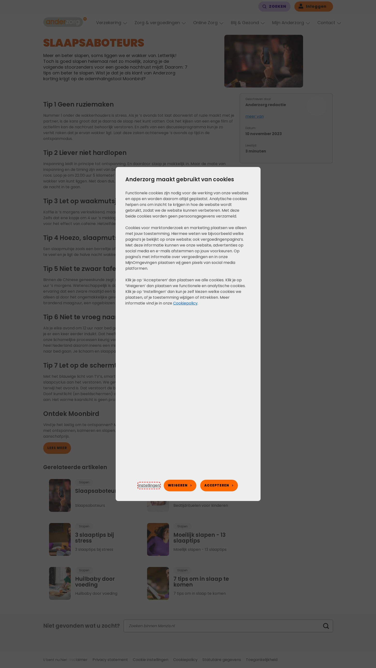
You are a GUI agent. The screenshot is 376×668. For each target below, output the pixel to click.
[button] (149, 485)
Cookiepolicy (185, 303)
